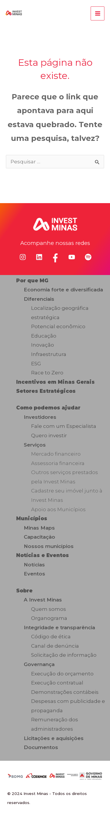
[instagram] (23, 257)
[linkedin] (39, 257)
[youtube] (72, 257)
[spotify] (88, 257)
